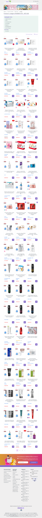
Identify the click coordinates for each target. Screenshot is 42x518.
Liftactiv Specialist (30, 94)
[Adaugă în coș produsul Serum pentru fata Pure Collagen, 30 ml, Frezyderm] (36, 302)
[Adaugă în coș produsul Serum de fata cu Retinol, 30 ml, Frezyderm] (25, 302)
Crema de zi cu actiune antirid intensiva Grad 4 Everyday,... (32, 49)
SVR (5, 51)
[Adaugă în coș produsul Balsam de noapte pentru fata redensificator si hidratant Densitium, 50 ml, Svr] (13, 55)
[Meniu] (4, 1)
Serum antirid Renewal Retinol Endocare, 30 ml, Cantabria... (21, 421)
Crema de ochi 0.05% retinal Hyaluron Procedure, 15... (21, 131)
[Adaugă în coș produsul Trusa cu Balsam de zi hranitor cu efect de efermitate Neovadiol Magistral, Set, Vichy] (36, 117)
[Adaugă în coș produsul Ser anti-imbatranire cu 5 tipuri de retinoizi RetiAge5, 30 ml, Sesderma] (13, 137)
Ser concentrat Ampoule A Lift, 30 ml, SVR (9, 172)
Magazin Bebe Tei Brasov (25, 474)
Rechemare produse (7, 480)
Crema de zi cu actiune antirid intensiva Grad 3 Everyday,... (21, 69)
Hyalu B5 (29, 176)
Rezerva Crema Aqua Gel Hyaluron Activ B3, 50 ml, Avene (21, 359)
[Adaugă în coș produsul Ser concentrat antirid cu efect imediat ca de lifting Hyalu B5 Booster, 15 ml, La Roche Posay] (13, 447)
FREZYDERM (30, 278)
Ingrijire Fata (16, 11)
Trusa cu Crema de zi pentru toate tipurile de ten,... (21, 111)
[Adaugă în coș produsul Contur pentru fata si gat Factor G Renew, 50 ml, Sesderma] (25, 386)
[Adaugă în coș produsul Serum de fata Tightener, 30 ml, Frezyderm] (13, 322)
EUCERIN (5, 237)
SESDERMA (6, 134)
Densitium (6, 53)
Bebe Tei (5, 11)
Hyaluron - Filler (6, 238)
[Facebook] (18, 508)
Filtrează (36, 34)
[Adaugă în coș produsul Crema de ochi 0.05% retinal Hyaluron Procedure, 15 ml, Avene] (25, 137)
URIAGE (5, 362)
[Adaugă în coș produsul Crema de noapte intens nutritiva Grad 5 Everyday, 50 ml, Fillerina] (13, 96)
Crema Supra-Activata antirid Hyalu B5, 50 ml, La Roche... (32, 172)
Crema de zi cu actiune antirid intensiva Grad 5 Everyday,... (32, 69)
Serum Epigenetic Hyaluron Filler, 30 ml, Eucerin (21, 255)
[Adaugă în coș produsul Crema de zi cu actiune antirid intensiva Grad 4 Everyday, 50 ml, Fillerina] (36, 55)
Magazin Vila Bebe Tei (25, 480)
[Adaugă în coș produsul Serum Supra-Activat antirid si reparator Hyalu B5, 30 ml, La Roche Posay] (25, 198)
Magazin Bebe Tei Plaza (25, 486)
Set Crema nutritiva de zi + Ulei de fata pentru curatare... (21, 275)
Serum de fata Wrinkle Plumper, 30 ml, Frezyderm (21, 316)
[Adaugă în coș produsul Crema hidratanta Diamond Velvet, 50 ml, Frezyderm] (13, 406)
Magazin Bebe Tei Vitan (25, 494)
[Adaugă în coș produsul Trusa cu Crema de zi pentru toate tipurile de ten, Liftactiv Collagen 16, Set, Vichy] (25, 117)
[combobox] (21, 3)
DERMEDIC (17, 278)
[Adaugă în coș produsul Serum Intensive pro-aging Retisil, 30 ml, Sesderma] (36, 447)
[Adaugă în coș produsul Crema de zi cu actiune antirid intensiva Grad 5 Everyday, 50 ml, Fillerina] (36, 75)
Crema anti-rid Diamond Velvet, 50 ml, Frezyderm (9, 421)
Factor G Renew (6, 342)
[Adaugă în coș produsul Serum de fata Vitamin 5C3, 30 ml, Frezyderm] (36, 281)
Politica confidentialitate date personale (16, 479)
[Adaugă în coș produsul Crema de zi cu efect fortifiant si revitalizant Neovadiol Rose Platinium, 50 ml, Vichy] (36, 198)
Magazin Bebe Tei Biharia (25, 472)
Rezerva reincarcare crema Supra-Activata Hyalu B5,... (9, 192)
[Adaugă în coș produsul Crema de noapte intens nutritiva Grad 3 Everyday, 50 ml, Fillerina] (13, 75)
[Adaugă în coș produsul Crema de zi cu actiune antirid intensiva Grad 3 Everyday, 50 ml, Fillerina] (25, 75)
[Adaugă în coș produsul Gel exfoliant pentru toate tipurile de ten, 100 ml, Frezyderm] (25, 406)
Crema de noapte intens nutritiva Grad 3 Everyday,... (9, 69)
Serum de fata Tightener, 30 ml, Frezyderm (9, 316)
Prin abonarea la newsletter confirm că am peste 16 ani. (28, 458)
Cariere (14, 473)
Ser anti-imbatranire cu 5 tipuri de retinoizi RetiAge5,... (9, 131)
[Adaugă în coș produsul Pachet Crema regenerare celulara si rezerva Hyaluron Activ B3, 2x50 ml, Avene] (36, 137)
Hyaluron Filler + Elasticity (20, 238)
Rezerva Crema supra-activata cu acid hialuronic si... (9, 111)
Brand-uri (5, 479)
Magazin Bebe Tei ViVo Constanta (25, 497)
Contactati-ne (6, 482)
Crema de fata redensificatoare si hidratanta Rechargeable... (21, 49)
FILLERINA (29, 51)
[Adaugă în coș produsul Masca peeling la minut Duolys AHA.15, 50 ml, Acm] (13, 386)
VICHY (29, 93)
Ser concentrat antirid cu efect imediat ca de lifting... (9, 442)
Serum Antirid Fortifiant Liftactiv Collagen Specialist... (21, 337)
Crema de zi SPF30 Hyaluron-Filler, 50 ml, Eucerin (9, 234)
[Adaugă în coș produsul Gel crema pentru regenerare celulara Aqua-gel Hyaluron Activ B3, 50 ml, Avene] (36, 365)
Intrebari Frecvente (7, 478)
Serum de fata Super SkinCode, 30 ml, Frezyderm (9, 296)
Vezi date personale (30, 459)
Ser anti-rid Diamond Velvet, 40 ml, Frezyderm (32, 400)
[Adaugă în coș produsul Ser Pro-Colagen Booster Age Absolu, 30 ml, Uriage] (13, 365)
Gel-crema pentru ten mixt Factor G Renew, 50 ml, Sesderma (33, 380)
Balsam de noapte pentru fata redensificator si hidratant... (9, 49)
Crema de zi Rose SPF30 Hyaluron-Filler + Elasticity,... (21, 234)
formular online (15, 491)
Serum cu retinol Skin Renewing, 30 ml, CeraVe (21, 172)
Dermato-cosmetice (10, 11)
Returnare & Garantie (7, 476)
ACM (5, 382)
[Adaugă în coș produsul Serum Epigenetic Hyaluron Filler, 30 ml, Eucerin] (25, 261)
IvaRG (29, 342)
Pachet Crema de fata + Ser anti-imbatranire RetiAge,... (9, 152)
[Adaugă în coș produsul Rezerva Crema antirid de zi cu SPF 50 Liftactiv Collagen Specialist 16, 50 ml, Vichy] (36, 219)
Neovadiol (29, 115)
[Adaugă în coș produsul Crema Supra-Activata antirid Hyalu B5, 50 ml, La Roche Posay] (36, 178)
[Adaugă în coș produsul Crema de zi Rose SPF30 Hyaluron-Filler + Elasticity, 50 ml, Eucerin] (25, 240)
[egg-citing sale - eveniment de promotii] (21, 7)
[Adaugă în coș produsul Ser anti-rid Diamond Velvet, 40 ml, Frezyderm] (36, 406)
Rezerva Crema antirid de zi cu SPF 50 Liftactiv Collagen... (32, 213)
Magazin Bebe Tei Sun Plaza (25, 491)
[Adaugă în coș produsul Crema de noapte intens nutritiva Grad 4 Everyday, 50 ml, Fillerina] (25, 96)
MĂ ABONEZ (33, 462)
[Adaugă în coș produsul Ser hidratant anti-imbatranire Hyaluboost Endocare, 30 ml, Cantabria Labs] (36, 261)
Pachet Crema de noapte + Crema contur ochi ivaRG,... (33, 337)
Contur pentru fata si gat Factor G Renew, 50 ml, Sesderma (21, 380)
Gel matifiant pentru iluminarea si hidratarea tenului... (32, 90)
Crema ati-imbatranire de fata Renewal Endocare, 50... (9, 275)
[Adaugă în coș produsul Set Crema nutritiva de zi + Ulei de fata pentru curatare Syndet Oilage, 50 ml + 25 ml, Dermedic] (25, 281)
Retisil (29, 445)
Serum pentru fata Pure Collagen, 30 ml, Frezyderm (33, 296)
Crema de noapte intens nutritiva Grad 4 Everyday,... (21, 90)
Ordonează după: (29, 34)
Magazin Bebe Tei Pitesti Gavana (25, 483)
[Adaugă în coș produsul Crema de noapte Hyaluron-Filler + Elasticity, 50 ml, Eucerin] (13, 261)
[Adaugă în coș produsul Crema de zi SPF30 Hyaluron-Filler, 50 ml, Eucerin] (13, 240)
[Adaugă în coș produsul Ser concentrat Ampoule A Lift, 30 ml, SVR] (13, 178)
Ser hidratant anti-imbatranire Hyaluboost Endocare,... (32, 255)
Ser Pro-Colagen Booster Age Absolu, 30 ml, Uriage (9, 359)
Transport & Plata (7, 475)
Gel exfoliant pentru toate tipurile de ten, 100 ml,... (21, 400)
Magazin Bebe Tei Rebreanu (25, 489)
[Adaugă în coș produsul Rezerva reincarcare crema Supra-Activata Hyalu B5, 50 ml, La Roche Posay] (13, 198)
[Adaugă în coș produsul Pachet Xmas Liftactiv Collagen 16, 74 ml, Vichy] (25, 157)
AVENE (17, 134)
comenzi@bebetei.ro (34, 476)
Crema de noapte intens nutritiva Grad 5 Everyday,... (9, 90)
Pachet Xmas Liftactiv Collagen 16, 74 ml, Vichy (21, 152)
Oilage (17, 279)
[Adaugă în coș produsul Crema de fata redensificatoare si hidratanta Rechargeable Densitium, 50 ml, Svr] (25, 55)
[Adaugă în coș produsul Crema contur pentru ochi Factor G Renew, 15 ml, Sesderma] (13, 344)
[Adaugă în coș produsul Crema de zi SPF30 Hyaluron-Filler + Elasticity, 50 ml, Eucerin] (36, 240)
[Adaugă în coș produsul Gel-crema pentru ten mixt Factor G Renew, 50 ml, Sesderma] (36, 386)
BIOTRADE (17, 443)
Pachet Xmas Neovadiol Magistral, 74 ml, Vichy (32, 152)
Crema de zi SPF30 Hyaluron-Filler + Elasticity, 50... (32, 234)
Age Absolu (6, 363)
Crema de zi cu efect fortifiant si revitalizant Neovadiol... (33, 192)
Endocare (5, 279)
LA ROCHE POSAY (7, 114)
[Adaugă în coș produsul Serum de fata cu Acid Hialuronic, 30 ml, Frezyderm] (36, 322)
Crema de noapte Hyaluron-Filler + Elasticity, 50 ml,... (9, 255)
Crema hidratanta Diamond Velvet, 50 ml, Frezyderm (9, 400)
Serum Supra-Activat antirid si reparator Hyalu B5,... (21, 192)
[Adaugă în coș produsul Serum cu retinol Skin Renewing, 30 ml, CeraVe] (25, 178)
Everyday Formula (30, 53)
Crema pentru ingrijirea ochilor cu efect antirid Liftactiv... (32, 421)
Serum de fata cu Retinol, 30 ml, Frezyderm (21, 296)
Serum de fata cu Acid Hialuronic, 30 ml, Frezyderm (33, 316)
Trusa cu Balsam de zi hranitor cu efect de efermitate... (33, 111)
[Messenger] (20, 508)
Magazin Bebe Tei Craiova (25, 477)
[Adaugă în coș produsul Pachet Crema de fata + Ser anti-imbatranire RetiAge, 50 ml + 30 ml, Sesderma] (13, 157)
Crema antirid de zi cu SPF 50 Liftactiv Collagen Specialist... (21, 213)
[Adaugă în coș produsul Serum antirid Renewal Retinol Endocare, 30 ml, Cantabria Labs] (25, 427)
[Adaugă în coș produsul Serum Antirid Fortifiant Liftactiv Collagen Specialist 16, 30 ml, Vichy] (25, 344)
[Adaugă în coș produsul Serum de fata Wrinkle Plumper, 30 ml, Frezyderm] (25, 322)
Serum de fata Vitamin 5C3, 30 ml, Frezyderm (33, 275)
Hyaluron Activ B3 (30, 135)
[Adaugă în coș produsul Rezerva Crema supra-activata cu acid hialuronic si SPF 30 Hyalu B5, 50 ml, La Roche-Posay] (13, 117)
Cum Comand (6, 473)
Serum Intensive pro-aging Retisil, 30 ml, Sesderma (32, 442)
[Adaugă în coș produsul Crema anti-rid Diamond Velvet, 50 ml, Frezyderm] (13, 427)
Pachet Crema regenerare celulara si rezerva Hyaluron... (32, 131)
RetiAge (5, 155)
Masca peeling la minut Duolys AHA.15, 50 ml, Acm (9, 380)
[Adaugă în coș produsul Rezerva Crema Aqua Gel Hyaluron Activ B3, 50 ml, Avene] (25, 365)
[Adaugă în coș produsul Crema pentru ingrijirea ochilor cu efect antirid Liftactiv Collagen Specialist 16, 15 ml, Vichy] (36, 427)
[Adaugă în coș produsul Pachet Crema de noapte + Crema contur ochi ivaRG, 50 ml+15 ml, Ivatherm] (36, 344)
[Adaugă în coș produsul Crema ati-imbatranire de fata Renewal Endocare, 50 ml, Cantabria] (13, 281)
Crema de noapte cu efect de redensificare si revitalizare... (9, 213)
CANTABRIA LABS (30, 257)
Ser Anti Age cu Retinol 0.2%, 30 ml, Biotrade (21, 442)
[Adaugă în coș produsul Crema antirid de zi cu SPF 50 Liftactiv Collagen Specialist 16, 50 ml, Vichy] (25, 219)
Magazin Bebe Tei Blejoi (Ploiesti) (25, 500)
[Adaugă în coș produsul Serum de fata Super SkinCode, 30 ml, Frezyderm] (13, 302)
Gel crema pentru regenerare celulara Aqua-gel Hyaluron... (32, 359)
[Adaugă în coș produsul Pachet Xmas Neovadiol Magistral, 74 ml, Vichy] (36, 157)
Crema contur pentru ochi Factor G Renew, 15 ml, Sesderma (9, 337)
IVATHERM (29, 341)
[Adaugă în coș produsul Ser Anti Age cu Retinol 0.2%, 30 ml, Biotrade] (25, 447)
